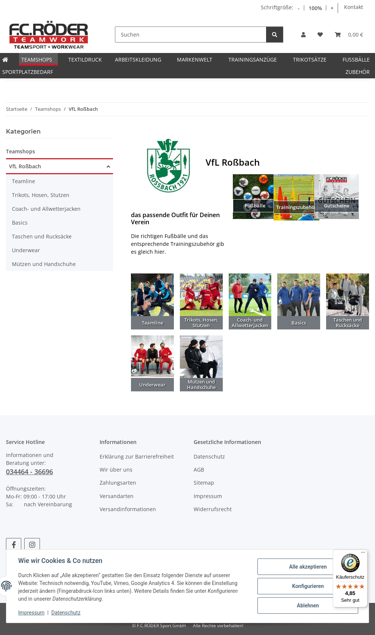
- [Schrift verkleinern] (299, 8)
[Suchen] (190, 34)
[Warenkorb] (349, 34)
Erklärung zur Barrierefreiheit (137, 456)
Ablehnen (308, 606)
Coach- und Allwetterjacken (46, 208)
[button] (303, 34)
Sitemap (204, 482)
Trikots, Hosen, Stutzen (40, 194)
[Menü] (363, 554)
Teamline (23, 181)
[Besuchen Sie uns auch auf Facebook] (13, 544)
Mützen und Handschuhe (44, 264)
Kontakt (353, 6)
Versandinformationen (128, 509)
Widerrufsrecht (213, 509)
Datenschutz (66, 613)
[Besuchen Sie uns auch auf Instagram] (32, 544)
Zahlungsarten (118, 482)
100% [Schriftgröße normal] (315, 8)
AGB (199, 469)
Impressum (31, 613)
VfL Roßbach (25, 166)
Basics (20, 222)
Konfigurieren (308, 586)
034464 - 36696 (29, 471)
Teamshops (20, 151)
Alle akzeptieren (307, 567)
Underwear (26, 250)
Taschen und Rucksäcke (42, 236)
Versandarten (117, 496)
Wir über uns (116, 469)
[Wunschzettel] (320, 34)
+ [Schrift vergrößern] (332, 8)
